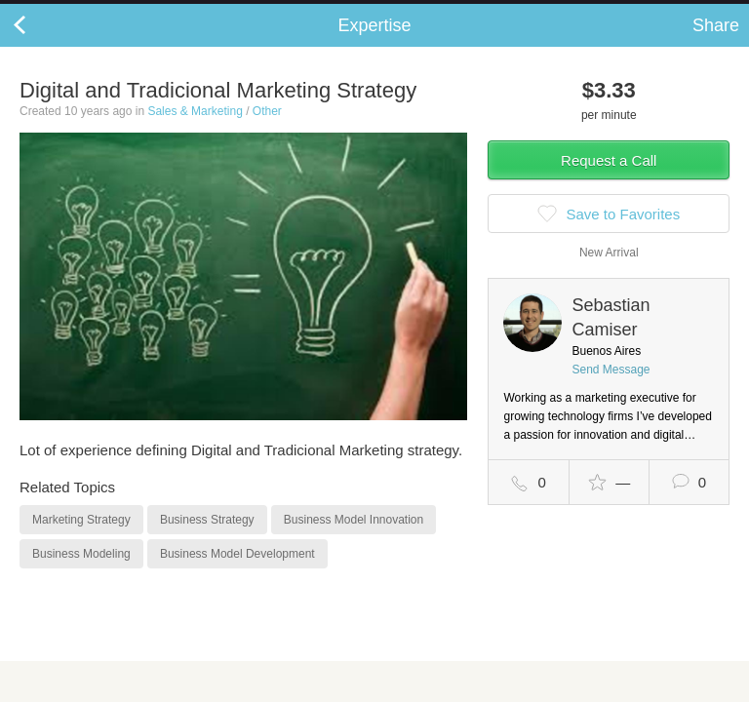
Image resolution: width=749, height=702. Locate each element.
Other (267, 130)
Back (39, 44)
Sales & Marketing (194, 130)
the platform (104, 11)
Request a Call (608, 180)
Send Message (611, 389)
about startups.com (672, 13)
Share (715, 45)
